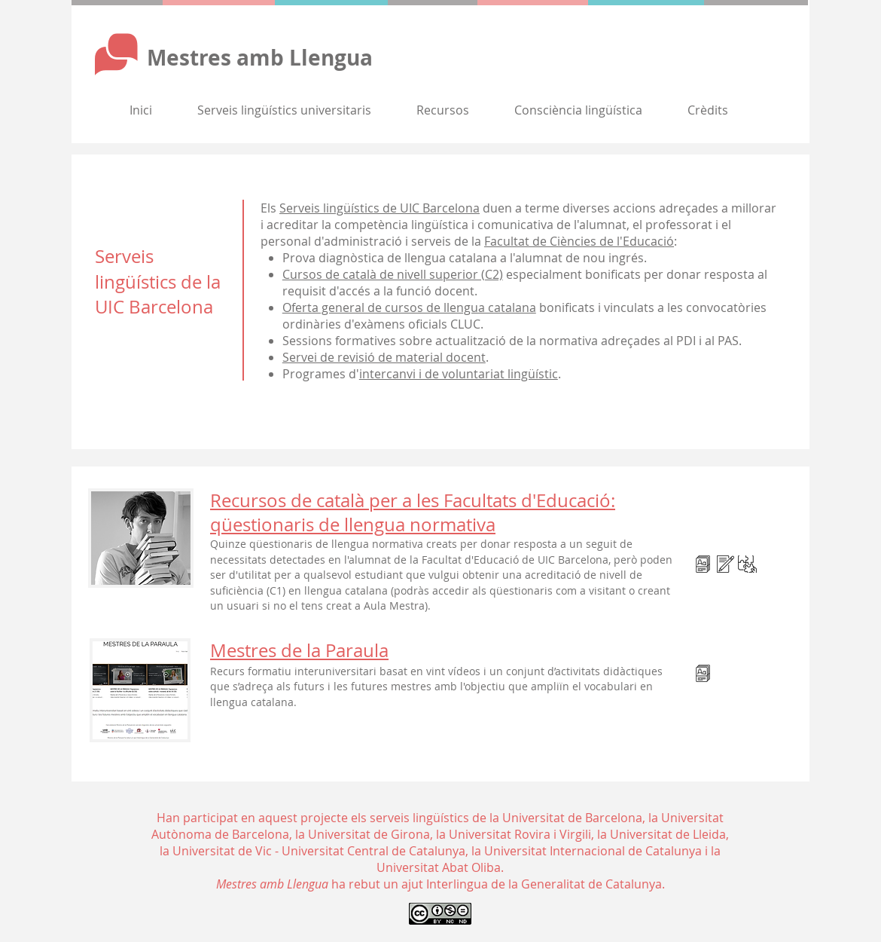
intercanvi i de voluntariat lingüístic (458, 373)
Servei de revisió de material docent (384, 357)
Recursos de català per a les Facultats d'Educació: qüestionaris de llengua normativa (412, 512)
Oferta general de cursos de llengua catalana (409, 307)
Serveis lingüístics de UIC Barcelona (379, 208)
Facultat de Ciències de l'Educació (579, 241)
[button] (284, 110)
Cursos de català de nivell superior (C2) (392, 274)
